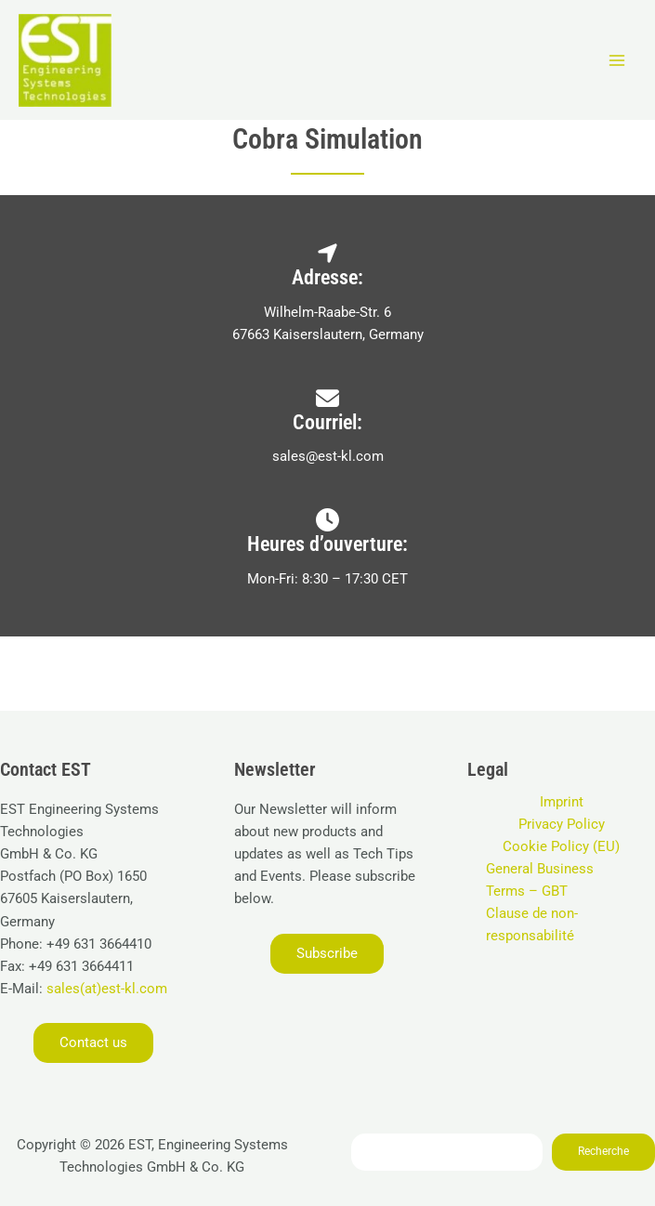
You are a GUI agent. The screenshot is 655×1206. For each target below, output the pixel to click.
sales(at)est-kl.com (105, 988)
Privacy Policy (561, 824)
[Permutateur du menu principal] (616, 60)
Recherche (603, 1151)
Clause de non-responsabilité (532, 924)
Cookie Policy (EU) (561, 846)
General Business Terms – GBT (540, 879)
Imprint (561, 801)
